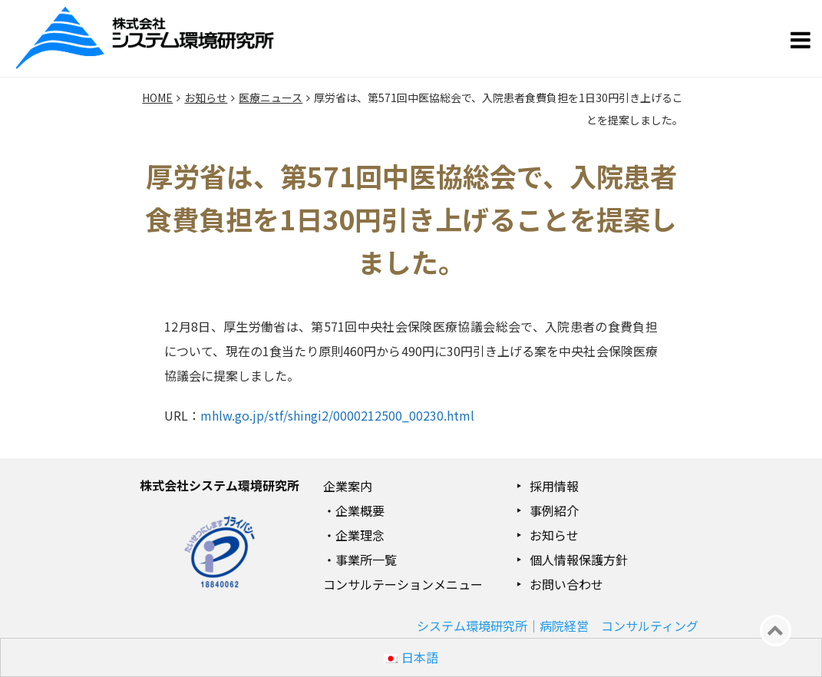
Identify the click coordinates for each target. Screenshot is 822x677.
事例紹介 (554, 510)
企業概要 (360, 510)
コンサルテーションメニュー (403, 584)
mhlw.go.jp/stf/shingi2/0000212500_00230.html (337, 415)
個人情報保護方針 (579, 559)
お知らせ (554, 535)
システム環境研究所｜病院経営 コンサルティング (557, 625)
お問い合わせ (566, 584)
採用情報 (554, 486)
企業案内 (347, 486)
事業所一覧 (366, 559)
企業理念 (360, 535)
